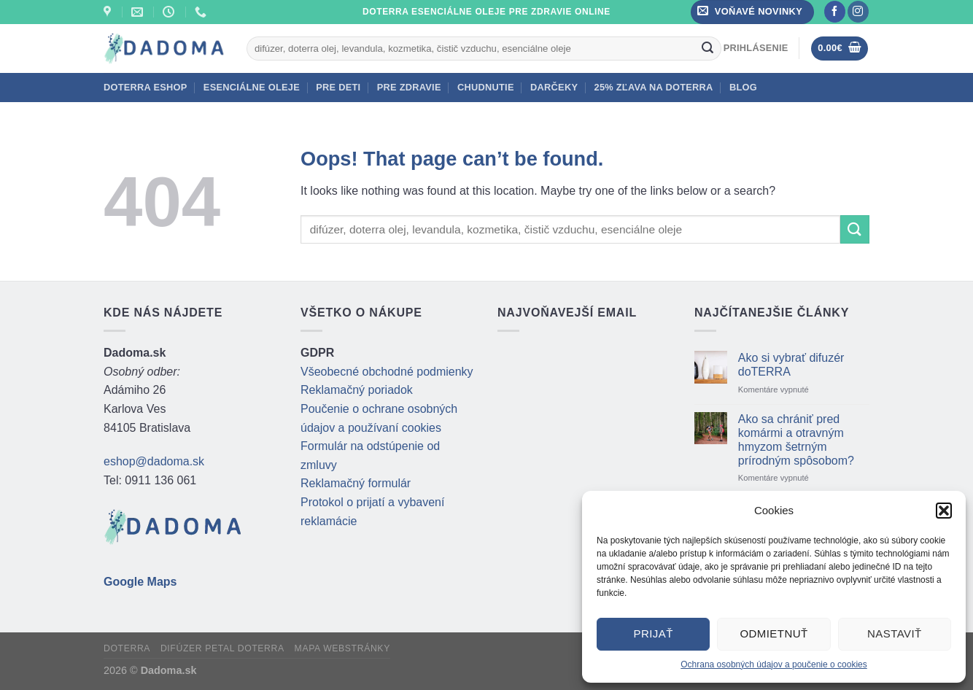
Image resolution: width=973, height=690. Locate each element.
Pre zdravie (409, 87)
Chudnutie (485, 87)
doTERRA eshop (145, 87)
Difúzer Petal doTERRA (222, 648)
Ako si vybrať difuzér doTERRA (791, 365)
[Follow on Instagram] (858, 12)
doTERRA (127, 648)
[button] (944, 510)
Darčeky (554, 87)
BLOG (743, 87)
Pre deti (338, 87)
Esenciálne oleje (251, 87)
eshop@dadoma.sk (154, 461)
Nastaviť (894, 633)
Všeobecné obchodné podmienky (387, 371)
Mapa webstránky (342, 648)
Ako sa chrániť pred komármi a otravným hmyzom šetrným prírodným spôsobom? (796, 440)
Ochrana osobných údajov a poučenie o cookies (774, 664)
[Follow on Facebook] (834, 12)
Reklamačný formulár (356, 483)
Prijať (652, 633)
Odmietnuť (773, 633)
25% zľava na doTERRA (653, 87)
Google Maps (140, 581)
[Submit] (708, 48)
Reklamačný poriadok (357, 390)
